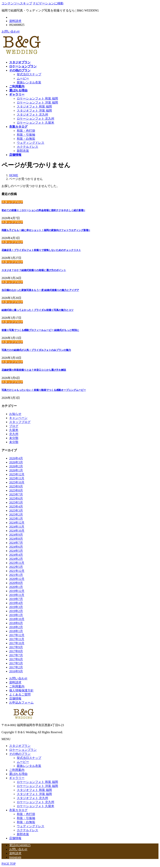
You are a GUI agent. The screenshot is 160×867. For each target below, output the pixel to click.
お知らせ (15, 414)
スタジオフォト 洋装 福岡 (34, 110)
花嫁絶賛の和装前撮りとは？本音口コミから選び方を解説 (34, 369)
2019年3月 (16, 607)
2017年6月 (16, 659)
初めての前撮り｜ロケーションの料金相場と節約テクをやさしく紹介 (43, 210)
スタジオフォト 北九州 (32, 114)
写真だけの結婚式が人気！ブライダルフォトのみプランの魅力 (36, 350)
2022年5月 (16, 566)
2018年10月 (16, 619)
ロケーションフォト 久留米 (35, 122)
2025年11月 (16, 478)
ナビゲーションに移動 (48, 3)
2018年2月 (16, 627)
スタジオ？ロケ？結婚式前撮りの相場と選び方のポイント (34, 270)
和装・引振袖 (26, 134)
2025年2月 (16, 514)
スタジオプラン (20, 745)
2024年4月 (16, 554)
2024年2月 (16, 558)
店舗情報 (15, 698)
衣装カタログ (18, 810)
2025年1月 (16, 518)
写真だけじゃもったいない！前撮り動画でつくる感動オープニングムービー (44, 390)
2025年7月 (16, 494)
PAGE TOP (9, 863)
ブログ (13, 426)
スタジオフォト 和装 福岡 (34, 106)
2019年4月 (16, 603)
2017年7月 (16, 655)
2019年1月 (16, 615)
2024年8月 (16, 538)
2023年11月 (16, 562)
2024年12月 (16, 522)
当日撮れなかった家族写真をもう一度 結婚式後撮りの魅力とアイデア (40, 290)
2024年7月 (16, 542)
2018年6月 (16, 623)
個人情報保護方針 (21, 690)
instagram (15, 857)
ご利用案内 (16, 686)
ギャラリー (16, 778)
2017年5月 (16, 663)
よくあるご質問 (20, 694)
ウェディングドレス (30, 142)
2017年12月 (16, 635)
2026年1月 (16, 470)
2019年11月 (16, 595)
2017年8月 (16, 651)
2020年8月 (16, 583)
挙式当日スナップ (29, 74)
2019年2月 (16, 611)
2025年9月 (16, 486)
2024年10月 (16, 530)
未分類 (13, 438)
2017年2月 (16, 667)
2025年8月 (16, 490)
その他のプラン (20, 753)
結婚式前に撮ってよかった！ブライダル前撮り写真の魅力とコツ (38, 310)
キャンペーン (18, 418)
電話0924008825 (20, 845)
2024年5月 (16, 550)
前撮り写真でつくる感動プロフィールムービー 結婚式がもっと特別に (40, 330)
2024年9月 (16, 534)
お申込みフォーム (21, 702)
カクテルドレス (27, 146)
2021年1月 (16, 574)
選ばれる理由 (18, 774)
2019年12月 (16, 591)
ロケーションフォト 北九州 (35, 118)
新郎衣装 (23, 150)
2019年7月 (16, 599)
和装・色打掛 (26, 130)
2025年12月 (16, 474)
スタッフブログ (20, 422)
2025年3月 (16, 510)
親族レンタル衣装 (29, 82)
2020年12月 (16, 578)
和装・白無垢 (26, 138)
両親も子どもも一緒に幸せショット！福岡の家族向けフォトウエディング (46, 230)
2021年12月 (16, 570)
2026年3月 (16, 462)
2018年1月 (16, 631)
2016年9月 (16, 671)
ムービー (23, 78)
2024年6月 (16, 546)
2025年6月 (16, 498)
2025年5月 (16, 502)
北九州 (13, 434)
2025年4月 (16, 506)
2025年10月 (16, 482)
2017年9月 (16, 647)
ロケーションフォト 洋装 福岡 (37, 102)
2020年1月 (16, 587)
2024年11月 (16, 526)
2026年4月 (16, 458)
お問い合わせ (11, 31)
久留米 (13, 430)
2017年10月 (16, 643)
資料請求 (15, 21)
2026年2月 (16, 466)
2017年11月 (16, 639)
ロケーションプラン (23, 749)
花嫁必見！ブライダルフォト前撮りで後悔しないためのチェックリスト (41, 250)
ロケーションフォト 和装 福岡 (37, 98)
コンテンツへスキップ (17, 3)
